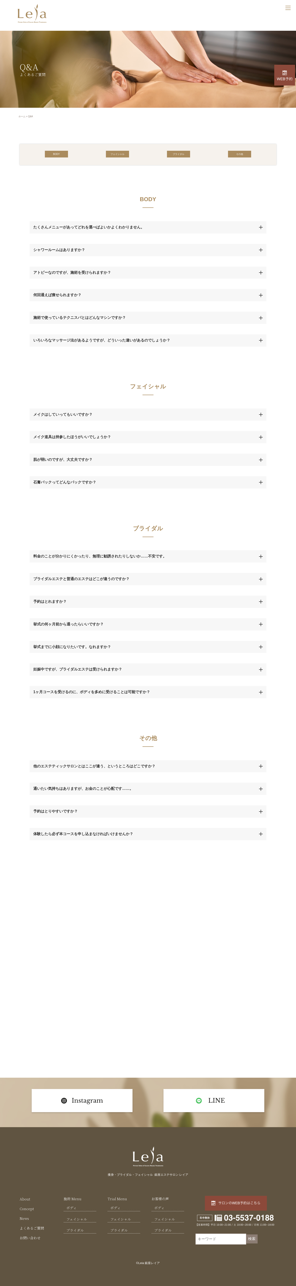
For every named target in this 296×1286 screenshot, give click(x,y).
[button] (56, 154)
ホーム (21, 116)
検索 (252, 1239)
